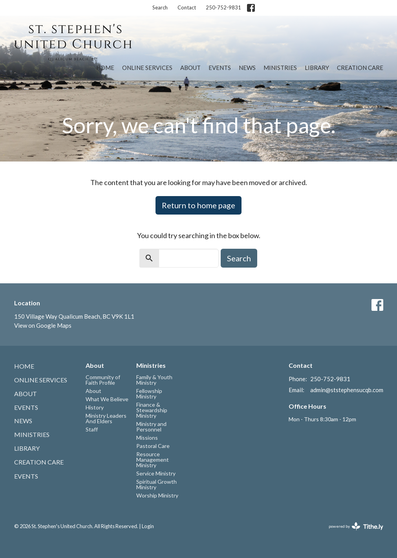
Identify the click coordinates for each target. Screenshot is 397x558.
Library (317, 67)
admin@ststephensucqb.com (346, 389)
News (247, 67)
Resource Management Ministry (152, 459)
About (190, 67)
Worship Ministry (157, 495)
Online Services (147, 67)
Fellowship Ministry (149, 393)
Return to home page (198, 205)
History (95, 407)
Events (220, 67)
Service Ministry (156, 473)
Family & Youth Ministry (154, 380)
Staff (92, 429)
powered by (356, 526)
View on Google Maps (42, 325)
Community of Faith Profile (103, 380)
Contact (186, 7)
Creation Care (360, 67)
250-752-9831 (223, 7)
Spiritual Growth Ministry (156, 484)
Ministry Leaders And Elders (106, 418)
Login (148, 526)
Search (160, 7)
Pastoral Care (153, 445)
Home (105, 67)
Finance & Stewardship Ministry (151, 410)
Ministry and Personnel (151, 426)
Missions (147, 437)
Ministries (280, 67)
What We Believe (107, 399)
